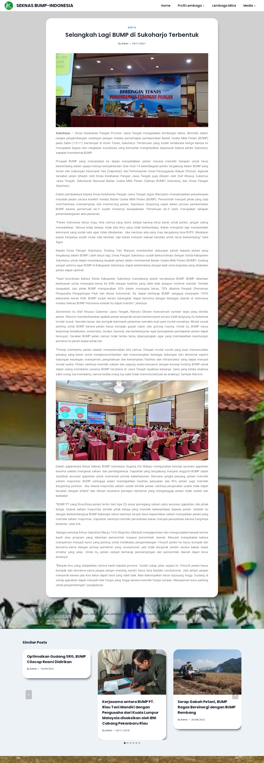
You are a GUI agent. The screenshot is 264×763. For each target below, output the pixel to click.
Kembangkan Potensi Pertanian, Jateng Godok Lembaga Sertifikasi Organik (87, 613)
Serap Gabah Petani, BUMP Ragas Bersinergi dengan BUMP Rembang (206, 707)
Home (165, 5)
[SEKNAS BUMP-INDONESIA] (38, 5)
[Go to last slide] (29, 694)
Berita (132, 27)
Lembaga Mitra (224, 5)
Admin (125, 43)
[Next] (235, 694)
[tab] (125, 743)
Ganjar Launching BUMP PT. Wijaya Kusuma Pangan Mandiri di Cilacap (176, 613)
